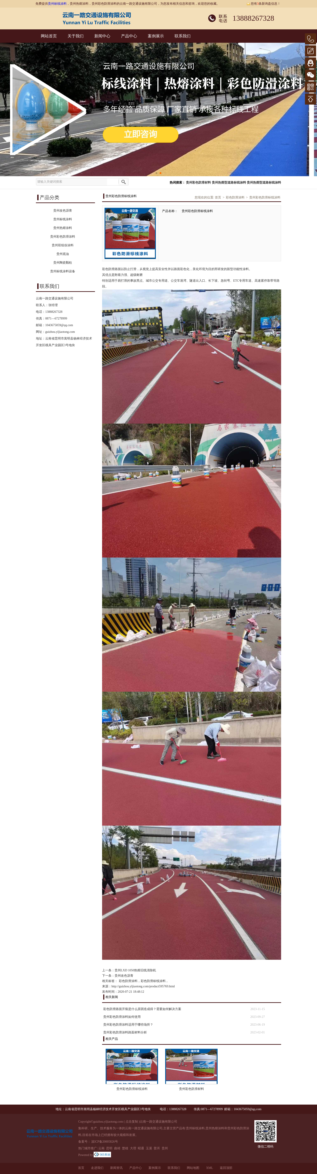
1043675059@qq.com (59, 325)
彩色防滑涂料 (235, 197)
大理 (133, 1148)
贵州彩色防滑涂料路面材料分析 (125, 1032)
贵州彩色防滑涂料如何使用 (122, 1016)
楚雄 (125, 1148)
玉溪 (149, 1148)
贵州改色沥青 (124, 975)
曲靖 (117, 1148)
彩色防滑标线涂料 (153, 981)
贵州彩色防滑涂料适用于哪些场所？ (128, 1024)
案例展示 (156, 36)
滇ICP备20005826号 (104, 1141)
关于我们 (76, 36)
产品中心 (129, 36)
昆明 (109, 1148)
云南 (101, 1148)
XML (209, 1168)
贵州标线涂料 (57, 3)
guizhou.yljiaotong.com (60, 331)
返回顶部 (226, 1168)
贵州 (165, 1148)
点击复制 (132, 1121)
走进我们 (97, 1168)
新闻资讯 (116, 1168)
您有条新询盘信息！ (263, 3)
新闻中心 (102, 36)
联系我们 (183, 36)
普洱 (157, 1148)
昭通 (141, 1148)
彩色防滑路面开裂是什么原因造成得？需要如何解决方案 (142, 1009)
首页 (218, 197)
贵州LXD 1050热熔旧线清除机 (135, 970)
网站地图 (193, 1168)
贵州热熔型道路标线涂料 (229, 182)
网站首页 (49, 36)
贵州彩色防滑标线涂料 (264, 197)
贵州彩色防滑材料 (198, 182)
